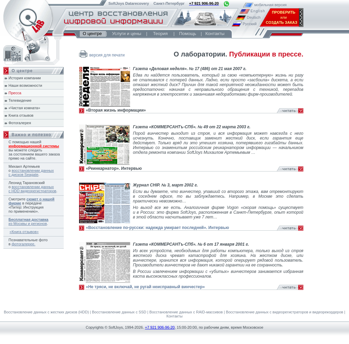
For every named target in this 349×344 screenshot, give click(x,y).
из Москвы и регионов (28, 221)
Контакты (214, 33)
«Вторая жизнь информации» (116, 110)
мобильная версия (261, 5)
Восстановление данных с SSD (119, 312)
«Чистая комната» (24, 108)
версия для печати (107, 55)
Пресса (15, 93)
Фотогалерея (20, 123)
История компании (25, 78)
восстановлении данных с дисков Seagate (31, 172)
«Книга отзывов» (24, 232)
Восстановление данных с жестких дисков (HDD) (46, 312)
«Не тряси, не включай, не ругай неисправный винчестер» (145, 286)
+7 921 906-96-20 (159, 327)
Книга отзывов (21, 115)
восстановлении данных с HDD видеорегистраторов (32, 189)
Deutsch (253, 17)
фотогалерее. (23, 244)
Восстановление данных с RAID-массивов (186, 312)
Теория (160, 33)
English (257, 11)
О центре (93, 33)
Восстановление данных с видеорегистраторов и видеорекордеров (284, 312)
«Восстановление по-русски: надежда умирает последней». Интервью (157, 227)
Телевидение (20, 100)
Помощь (187, 33)
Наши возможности (25, 85)
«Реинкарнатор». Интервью (114, 168)
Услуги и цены (126, 33)
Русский (249, 24)
